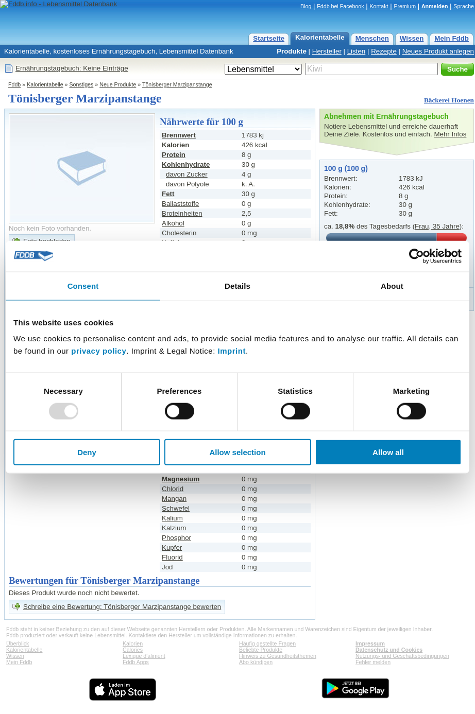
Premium (405, 6)
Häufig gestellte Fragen (267, 643)
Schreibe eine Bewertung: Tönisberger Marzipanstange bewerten (122, 607)
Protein (173, 155)
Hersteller (327, 51)
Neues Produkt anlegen (438, 51)
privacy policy (98, 350)
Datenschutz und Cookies (388, 650)
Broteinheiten (182, 213)
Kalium (172, 518)
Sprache (463, 6)
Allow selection (237, 452)
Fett (168, 194)
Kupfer (172, 547)
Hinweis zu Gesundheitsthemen (277, 656)
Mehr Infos (450, 134)
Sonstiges (82, 84)
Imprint (232, 350)
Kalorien (133, 643)
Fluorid (172, 557)
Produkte (292, 51)
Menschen (372, 38)
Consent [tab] (83, 285)
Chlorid (172, 489)
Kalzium (174, 528)
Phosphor (176, 538)
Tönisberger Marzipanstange (177, 84)
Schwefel (176, 508)
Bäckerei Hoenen (449, 100)
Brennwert (179, 135)
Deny (86, 452)
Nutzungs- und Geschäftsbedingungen (402, 656)
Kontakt (378, 6)
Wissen (412, 38)
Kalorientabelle (320, 37)
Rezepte (384, 51)
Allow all (388, 452)
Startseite (268, 38)
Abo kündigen (256, 662)
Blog (305, 6)
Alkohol (173, 223)
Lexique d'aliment (144, 656)
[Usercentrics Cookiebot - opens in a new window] (416, 256)
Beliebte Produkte (260, 650)
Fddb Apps (136, 662)
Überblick (17, 643)
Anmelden (434, 6)
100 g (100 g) (346, 168)
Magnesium (180, 479)
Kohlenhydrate (186, 164)
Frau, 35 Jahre (437, 226)
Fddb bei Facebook (340, 6)
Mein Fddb (451, 38)
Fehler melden (373, 662)
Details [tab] (237, 285)
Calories (133, 650)
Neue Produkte (117, 84)
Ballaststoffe (180, 203)
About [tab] (392, 285)
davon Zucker (187, 174)
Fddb (14, 84)
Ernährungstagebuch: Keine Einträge (71, 68)
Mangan (174, 498)
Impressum (370, 643)
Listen (356, 51)
